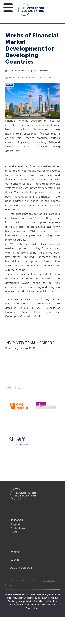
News (11, 78)
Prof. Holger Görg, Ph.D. (20, 348)
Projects (15, 524)
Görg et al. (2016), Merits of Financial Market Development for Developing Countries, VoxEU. (32, 312)
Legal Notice (49, 581)
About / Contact (21, 568)
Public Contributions (27, 78)
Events (14, 560)
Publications (46, 78)
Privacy (8, 585)
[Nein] (60, 603)
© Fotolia (9, 85)
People (15, 552)
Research (16, 520)
